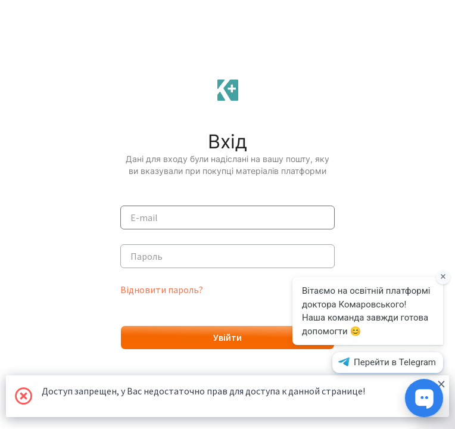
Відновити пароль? (161, 290)
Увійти (227, 337)
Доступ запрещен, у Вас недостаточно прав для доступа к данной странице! (243, 386)
